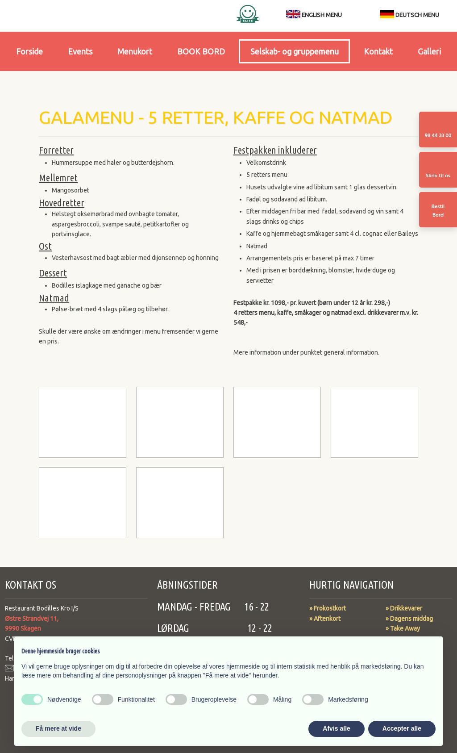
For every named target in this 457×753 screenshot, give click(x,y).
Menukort (134, 51)
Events (80, 51)
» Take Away (403, 628)
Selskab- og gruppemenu (294, 51)
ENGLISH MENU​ (322, 15)
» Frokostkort (327, 608)
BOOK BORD (201, 51)
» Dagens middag (409, 618)
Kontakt (378, 51)
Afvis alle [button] (336, 728)
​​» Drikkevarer (404, 608)
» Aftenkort (325, 618)
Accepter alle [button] (401, 728)
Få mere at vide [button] (58, 728)
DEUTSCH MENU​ (409, 15)
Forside (29, 51)
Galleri (429, 51)
